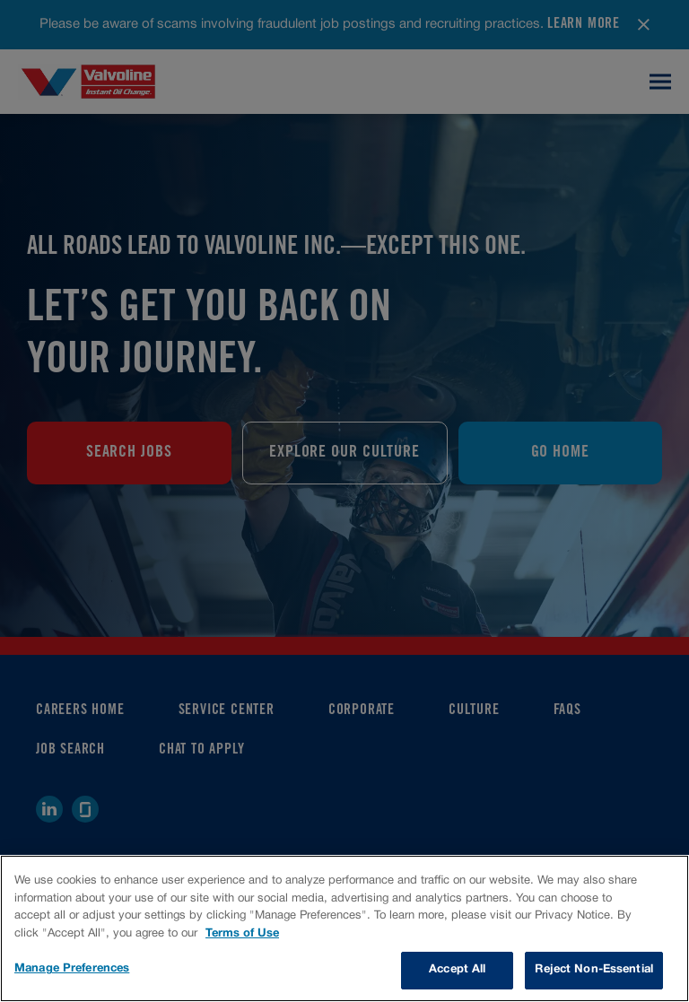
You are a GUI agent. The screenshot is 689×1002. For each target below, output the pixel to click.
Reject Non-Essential (594, 969)
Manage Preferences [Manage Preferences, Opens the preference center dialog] (71, 968)
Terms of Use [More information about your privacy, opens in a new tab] (242, 933)
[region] (344, 928)
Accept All (457, 969)
